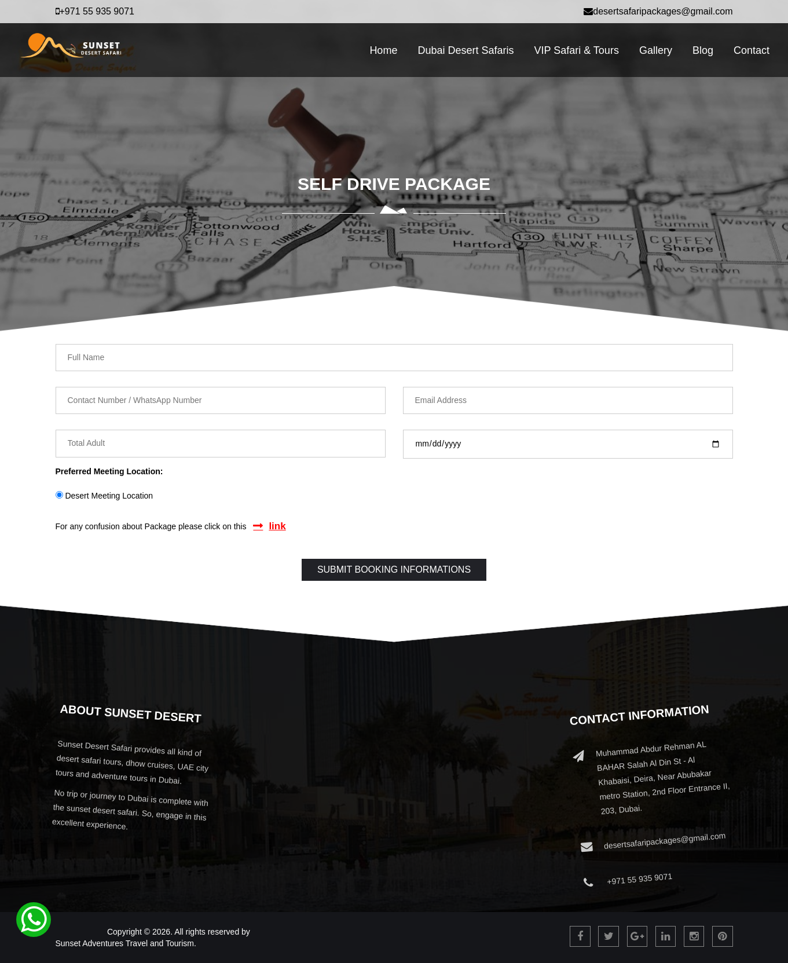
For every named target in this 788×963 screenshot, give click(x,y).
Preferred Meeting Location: (109, 471)
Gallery (655, 50)
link (277, 526)
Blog (702, 50)
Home (383, 50)
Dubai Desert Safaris (465, 50)
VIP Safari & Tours (576, 50)
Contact (751, 50)
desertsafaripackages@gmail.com (658, 11)
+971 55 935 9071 (95, 11)
